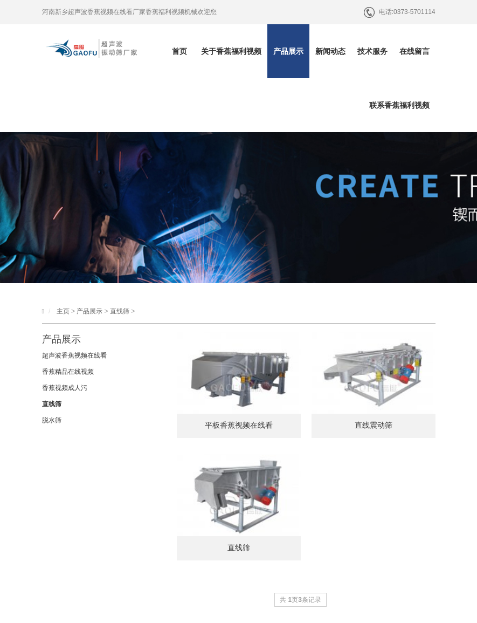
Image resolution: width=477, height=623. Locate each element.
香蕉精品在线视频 (68, 371)
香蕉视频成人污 (64, 388)
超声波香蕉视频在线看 (74, 355)
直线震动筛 (373, 425)
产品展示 (288, 51)
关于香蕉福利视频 (231, 51)
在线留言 (414, 51)
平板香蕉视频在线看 (239, 425)
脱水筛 (51, 420)
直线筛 (119, 311)
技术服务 (372, 51)
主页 (63, 311)
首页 (179, 51)
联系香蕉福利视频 (399, 105)
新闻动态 (330, 51)
